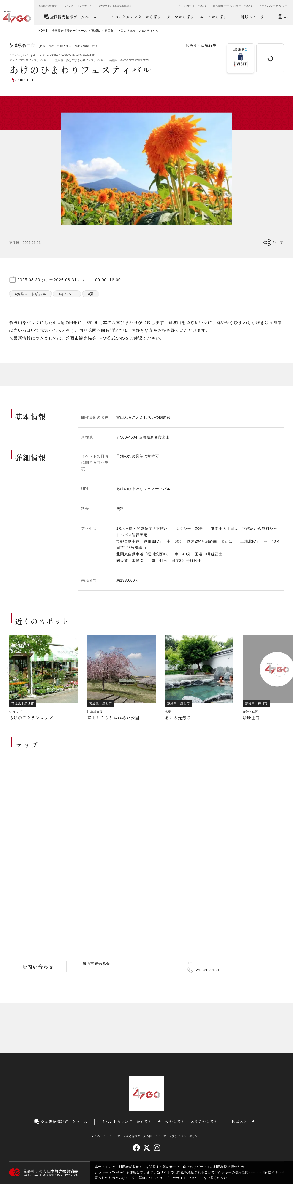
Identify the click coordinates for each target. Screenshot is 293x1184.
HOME (42, 30)
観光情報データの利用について (232, 6)
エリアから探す (213, 16)
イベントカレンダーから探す (136, 16)
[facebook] (136, 1148)
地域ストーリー (254, 16)
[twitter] (147, 1148)
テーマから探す (180, 16)
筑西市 (109, 30)
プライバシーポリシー (273, 6)
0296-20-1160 (206, 970)
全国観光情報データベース (70, 16)
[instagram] (156, 1147)
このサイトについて (184, 1178)
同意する (271, 1172)
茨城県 (95, 30)
